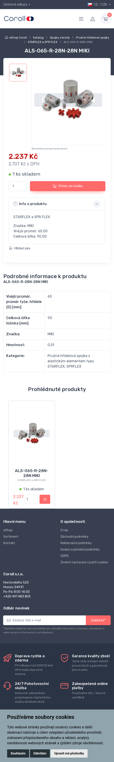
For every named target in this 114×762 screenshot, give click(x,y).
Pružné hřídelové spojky (92, 37)
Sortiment (10, 537)
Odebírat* (98, 620)
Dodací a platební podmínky (80, 549)
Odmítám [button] (40, 753)
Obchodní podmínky (74, 537)
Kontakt (9, 543)
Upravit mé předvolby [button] (69, 753)
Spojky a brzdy (60, 37)
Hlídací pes (19, 248)
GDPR (64, 556)
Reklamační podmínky (76, 543)
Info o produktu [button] (30, 204)
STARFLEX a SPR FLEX (42, 42)
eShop (7, 530)
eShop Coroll (18, 37)
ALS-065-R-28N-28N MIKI (31, 473)
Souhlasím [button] (18, 753)
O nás (64, 530)
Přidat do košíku (67, 186)
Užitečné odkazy (15, 4)
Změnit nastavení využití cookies (84, 562)
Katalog (38, 37)
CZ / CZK (98, 4)
